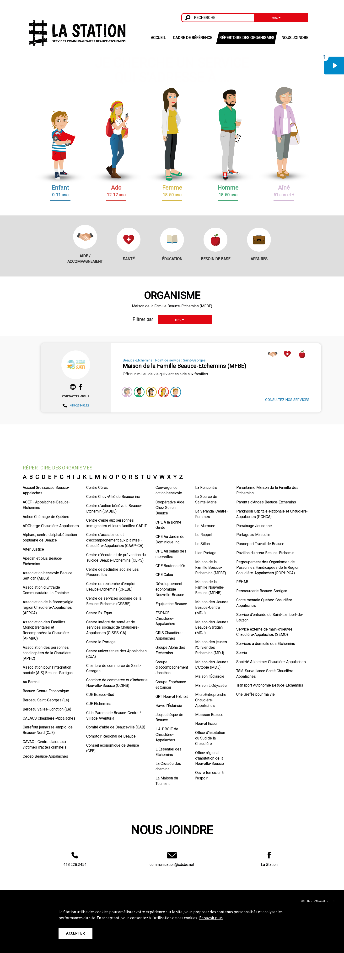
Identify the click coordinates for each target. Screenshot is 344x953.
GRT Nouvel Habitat (172, 696)
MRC (276, 18)
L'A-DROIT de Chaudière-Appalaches (167, 734)
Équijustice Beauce (171, 604)
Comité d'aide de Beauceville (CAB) (115, 727)
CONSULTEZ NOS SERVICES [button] (287, 400)
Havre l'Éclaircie (169, 705)
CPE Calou (164, 574)
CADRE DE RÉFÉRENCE (192, 37)
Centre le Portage (101, 642)
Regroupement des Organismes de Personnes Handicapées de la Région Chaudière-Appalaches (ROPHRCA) (267, 567)
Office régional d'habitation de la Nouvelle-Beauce (209, 758)
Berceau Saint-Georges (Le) (46, 700)
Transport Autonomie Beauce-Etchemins (269, 685)
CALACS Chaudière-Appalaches (49, 718)
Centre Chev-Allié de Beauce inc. (113, 496)
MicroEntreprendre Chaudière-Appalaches (210, 700)
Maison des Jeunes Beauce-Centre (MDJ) (211, 607)
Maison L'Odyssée (211, 685)
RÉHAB (242, 582)
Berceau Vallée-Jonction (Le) (47, 709)
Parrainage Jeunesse (254, 526)
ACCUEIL (158, 37)
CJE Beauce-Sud (100, 694)
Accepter (75, 933)
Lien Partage (205, 553)
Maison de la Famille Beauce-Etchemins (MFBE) (210, 567)
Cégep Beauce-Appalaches (45, 756)
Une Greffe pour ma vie (255, 694)
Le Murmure (205, 526)
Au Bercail (31, 682)
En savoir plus (211, 917)
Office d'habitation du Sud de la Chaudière (210, 738)
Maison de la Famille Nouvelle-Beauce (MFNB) (210, 587)
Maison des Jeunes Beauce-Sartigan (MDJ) (211, 627)
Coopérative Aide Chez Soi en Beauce (170, 507)
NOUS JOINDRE (294, 37)
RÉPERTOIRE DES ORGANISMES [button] (246, 37)
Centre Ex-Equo (99, 613)
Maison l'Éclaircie (209, 676)
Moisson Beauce (209, 714)
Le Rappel (203, 534)
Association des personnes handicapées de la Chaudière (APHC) (47, 653)
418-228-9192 (76, 405)
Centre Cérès (97, 487)
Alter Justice (33, 549)
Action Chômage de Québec (46, 516)
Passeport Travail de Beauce (260, 543)
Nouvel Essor (206, 723)
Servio (241, 652)
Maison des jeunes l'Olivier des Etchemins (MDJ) (211, 647)
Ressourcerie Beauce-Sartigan (261, 591)
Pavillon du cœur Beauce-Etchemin (265, 553)
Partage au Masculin (253, 534)
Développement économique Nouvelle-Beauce (170, 589)
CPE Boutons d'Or (170, 566)
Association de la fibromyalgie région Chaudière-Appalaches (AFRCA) (48, 607)
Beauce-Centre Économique (46, 691)
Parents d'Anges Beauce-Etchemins (266, 502)
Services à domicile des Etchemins (265, 643)
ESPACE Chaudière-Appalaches (165, 618)
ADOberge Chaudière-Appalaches (51, 526)
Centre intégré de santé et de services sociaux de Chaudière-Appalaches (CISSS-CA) (112, 627)
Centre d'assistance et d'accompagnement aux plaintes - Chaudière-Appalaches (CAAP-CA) (114, 540)
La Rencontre (206, 487)
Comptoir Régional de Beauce (111, 736)
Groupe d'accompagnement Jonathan (172, 667)
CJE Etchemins (98, 703)
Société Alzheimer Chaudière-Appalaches (271, 662)
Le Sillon (202, 543)
